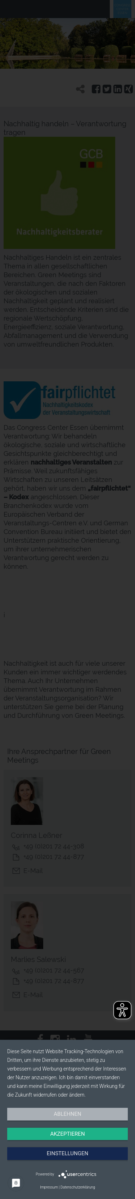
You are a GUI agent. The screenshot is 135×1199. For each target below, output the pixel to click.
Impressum (49, 1187)
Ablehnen (67, 1114)
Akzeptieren (67, 1134)
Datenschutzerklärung (77, 1187)
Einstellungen (67, 1153)
